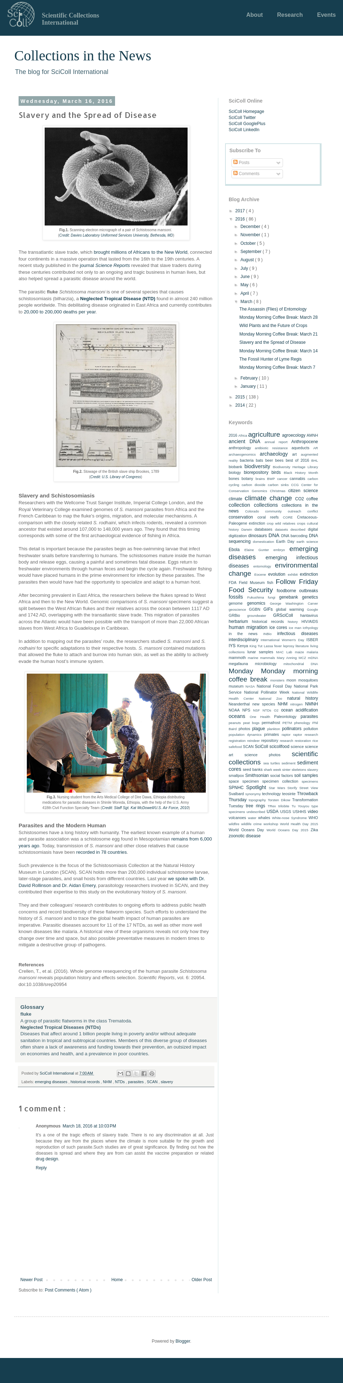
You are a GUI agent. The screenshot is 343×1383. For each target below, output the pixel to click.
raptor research (305, 735)
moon (291, 680)
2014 (240, 405)
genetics (310, 597)
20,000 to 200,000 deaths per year (60, 311)
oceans (237, 716)
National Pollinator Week (266, 692)
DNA (274, 535)
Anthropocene (304, 441)
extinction (309, 574)
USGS (285, 811)
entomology (262, 566)
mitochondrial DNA (301, 664)
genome (236, 603)
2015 (240, 397)
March (247, 301)
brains (260, 479)
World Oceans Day (246, 830)
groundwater (256, 616)
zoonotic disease (244, 835)
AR (315, 448)
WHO (313, 818)
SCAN (153, 1082)
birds (276, 472)
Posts (241, 162)
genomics (256, 603)
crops (301, 523)
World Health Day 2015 (299, 824)
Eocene (260, 574)
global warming (290, 609)
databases (263, 529)
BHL (314, 460)
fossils (236, 597)
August (247, 259)
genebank (288, 597)
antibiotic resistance (271, 448)
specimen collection (280, 781)
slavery (167, 1082)
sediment (288, 763)
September (251, 251)
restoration (303, 741)
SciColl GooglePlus (247, 123)
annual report (275, 442)
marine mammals (261, 658)
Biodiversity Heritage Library (295, 467)
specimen (250, 781)
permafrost (271, 722)
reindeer (253, 741)
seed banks (252, 769)
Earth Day (285, 541)
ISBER (312, 640)
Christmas (277, 491)
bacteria (246, 460)
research (286, 741)
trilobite (283, 806)
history (293, 622)
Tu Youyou (300, 806)
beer (269, 460)
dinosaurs (257, 535)
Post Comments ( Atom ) (68, 1290)
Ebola (234, 549)
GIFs (268, 609)
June (245, 276)
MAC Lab (284, 652)
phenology (302, 723)
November (251, 234)
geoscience (237, 609)
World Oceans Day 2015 (287, 830)
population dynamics (245, 735)
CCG (295, 485)
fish (270, 582)
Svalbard (236, 794)
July (244, 268)
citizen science (303, 490)
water (252, 818)
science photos (262, 755)
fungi (271, 597)
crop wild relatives (281, 523)
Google (312, 609)
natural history (302, 698)
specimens (310, 781)
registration (237, 741)
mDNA (313, 658)
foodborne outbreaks (297, 590)
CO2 (299, 498)
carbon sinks (278, 485)
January (248, 386)
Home (117, 1279)
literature (302, 646)
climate (235, 498)
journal (104, 265)
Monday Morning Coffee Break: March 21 (278, 334)
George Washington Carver (294, 603)
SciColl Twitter (242, 117)
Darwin (246, 529)
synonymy (253, 794)
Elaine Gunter (256, 550)
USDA (272, 811)
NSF (256, 710)
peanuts (235, 723)
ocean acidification (299, 710)
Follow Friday (297, 581)
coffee (312, 498)
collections (266, 505)
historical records (85, 1082)
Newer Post (31, 1279)
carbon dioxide (253, 485)
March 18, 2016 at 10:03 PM (89, 1126)
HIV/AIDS (310, 621)
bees (279, 460)
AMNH (312, 435)
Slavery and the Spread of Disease (272, 342)
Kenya (242, 646)
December (251, 226)
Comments (246, 173)
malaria (312, 652)
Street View (308, 788)
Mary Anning (287, 658)
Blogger (182, 1341)
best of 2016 (297, 460)
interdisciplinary (243, 639)
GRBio (234, 615)
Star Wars (277, 788)
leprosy (288, 646)
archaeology (274, 454)
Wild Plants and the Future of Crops (273, 325)
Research (290, 15)
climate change (268, 498)
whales (264, 818)
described (297, 529)
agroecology (293, 435)
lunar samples (260, 652)
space (234, 781)
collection (239, 505)
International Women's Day (282, 640)
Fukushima (255, 597)
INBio (267, 634)
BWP (271, 479)
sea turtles (271, 763)
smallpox (236, 775)
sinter (286, 770)
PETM (287, 723)
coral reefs (267, 517)
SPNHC (236, 787)
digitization (238, 536)
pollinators (292, 728)
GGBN (254, 609)
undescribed (256, 812)
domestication (263, 542)
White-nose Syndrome (289, 818)
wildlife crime (251, 824)
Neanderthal (239, 704)
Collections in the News (82, 56)
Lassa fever (273, 646)
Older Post (202, 1279)
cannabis (297, 478)
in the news (243, 633)
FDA (233, 582)
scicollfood (279, 746)
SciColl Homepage (246, 111)
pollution (311, 729)
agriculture (264, 434)
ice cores (278, 627)
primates (271, 734)
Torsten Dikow (279, 800)
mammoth (237, 657)
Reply (41, 1167)
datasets (281, 529)
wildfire (234, 824)
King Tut (255, 646)
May (245, 284)
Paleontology (285, 716)
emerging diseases (52, 1082)
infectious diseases (297, 633)
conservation (241, 517)
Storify (292, 788)
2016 (240, 219)
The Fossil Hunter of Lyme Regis (270, 359)
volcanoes (237, 818)
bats (259, 460)
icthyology (310, 628)
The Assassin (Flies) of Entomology (273, 309)
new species (263, 704)
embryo (279, 550)
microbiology (266, 663)
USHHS (299, 811)
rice (315, 741)
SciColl (261, 746)
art (294, 454)
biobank (235, 467)
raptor (286, 735)
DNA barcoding (294, 536)
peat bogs (251, 723)
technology (271, 794)
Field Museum (252, 582)
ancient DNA (244, 441)
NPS (246, 710)
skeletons (299, 770)
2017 (240, 210)
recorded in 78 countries (101, 852)
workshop (270, 824)
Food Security (251, 590)
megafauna (238, 663)
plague (258, 728)
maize (299, 652)
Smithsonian (257, 775)
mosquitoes (308, 680)
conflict (312, 511)
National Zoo (270, 698)
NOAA (234, 710)
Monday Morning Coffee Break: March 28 (278, 317)
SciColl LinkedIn (244, 129)
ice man (295, 628)
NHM (108, 1082)
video (313, 811)
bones (234, 478)
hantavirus (309, 615)
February (249, 378)
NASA (250, 686)
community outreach (283, 511)
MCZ (302, 658)
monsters (277, 680)
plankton (273, 729)
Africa (242, 435)
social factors (281, 775)
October (248, 243)
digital (313, 529)
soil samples (306, 775)
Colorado (252, 511)
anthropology (240, 448)
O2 (276, 710)
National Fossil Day (274, 686)
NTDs (120, 1082)
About (254, 15)
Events (326, 15)
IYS (232, 645)
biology (235, 472)
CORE (288, 517)
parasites (136, 1082)
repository (269, 740)
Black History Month (301, 473)
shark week (272, 770)
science (297, 746)
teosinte (289, 794)
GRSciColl (283, 615)
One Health (260, 717)
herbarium (238, 621)
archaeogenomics (242, 454)
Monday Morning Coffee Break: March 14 (278, 350)
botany (247, 478)
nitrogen (296, 704)
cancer (282, 479)
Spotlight (256, 787)
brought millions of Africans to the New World (140, 252)
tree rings (255, 805)
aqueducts (300, 448)
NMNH (311, 704)
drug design (47, 1158)
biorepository (256, 472)
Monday (241, 671)
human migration (248, 627)
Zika (314, 830)
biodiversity (257, 466)
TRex (272, 806)
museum (236, 686)
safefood (235, 747)
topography (257, 800)
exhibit (293, 574)
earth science (307, 542)
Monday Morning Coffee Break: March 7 (277, 367)
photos (244, 729)
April (245, 293)
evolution (276, 574)
